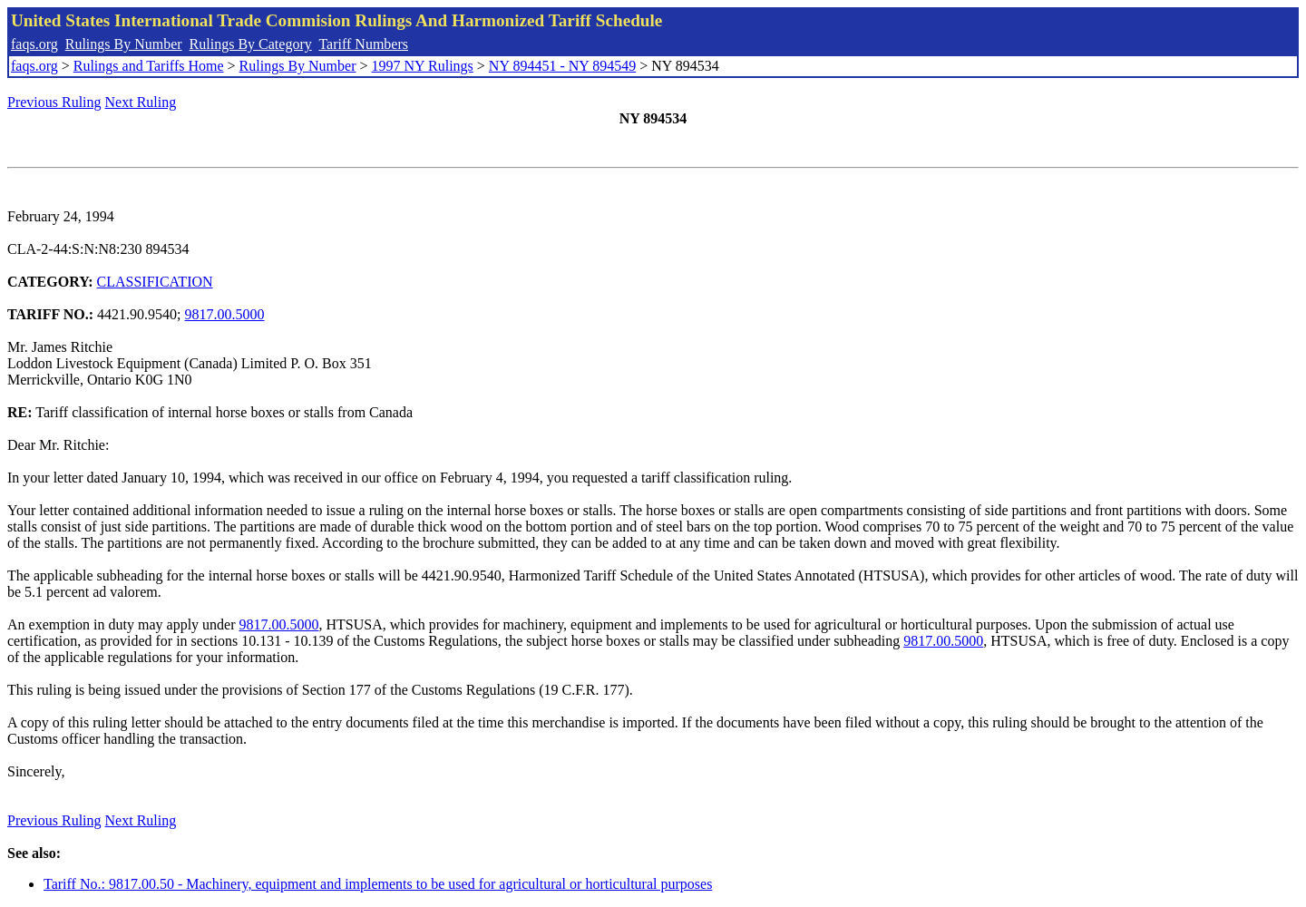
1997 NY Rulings (422, 65)
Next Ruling (141, 102)
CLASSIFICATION (155, 281)
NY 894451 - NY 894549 (562, 65)
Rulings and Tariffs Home (148, 65)
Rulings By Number (123, 44)
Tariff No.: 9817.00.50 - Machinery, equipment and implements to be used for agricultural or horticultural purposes (378, 884)
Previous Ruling (54, 102)
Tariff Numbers (363, 44)
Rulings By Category (251, 44)
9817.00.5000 (225, 314)
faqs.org (34, 44)
